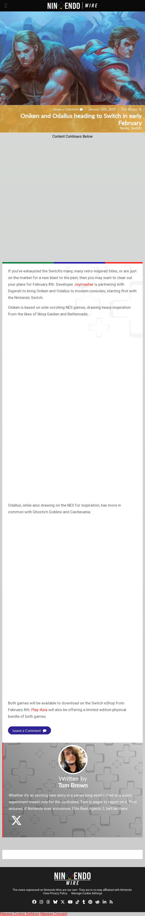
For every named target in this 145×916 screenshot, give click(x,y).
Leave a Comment (68, 109)
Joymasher (84, 284)
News (124, 128)
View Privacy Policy (55, 893)
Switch (136, 128)
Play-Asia (39, 709)
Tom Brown (129, 109)
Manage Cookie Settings (86, 893)
